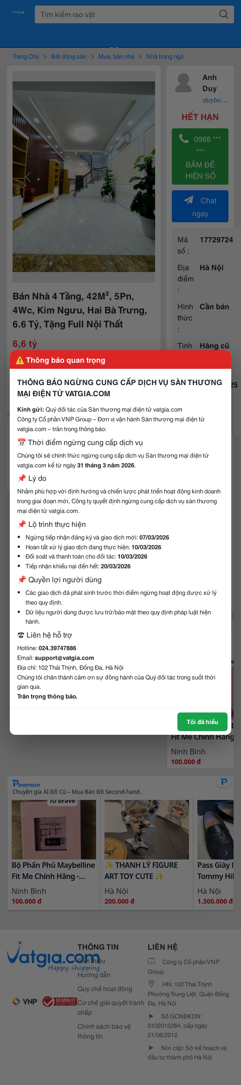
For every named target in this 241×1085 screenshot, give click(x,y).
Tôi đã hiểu (202, 721)
